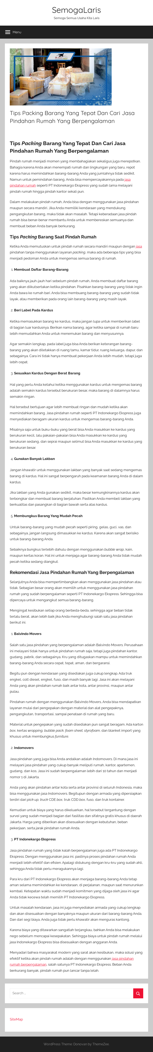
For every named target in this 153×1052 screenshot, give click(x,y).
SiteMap (16, 1019)
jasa (139, 246)
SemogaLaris (76, 10)
